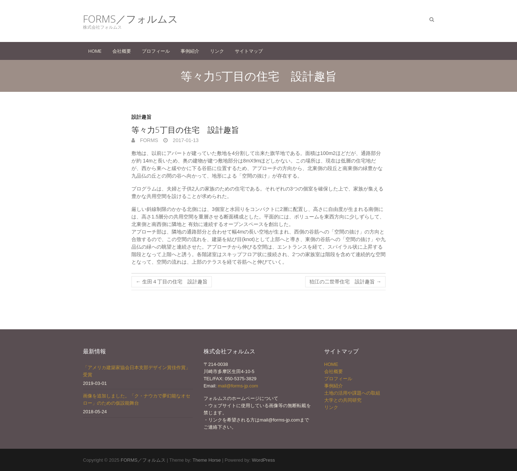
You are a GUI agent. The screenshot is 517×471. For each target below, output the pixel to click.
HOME (95, 51)
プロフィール (156, 51)
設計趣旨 (141, 117)
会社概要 (121, 51)
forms (148, 140)
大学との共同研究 (343, 400)
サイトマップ (249, 51)
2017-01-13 (185, 140)
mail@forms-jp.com (238, 385)
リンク (217, 51)
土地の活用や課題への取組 (352, 393)
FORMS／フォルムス (130, 19)
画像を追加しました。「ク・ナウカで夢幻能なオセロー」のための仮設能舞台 (136, 399)
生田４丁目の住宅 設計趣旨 (172, 281)
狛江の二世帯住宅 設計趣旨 (345, 281)
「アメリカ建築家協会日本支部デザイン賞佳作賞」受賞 (136, 371)
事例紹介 (190, 51)
